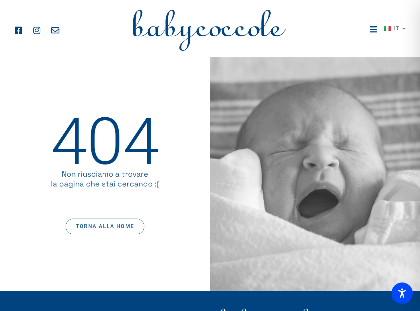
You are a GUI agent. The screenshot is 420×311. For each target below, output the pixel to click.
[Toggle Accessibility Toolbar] (402, 293)
